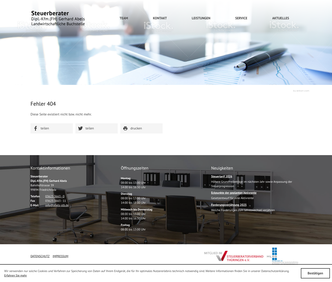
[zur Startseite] (58, 18)
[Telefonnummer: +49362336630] (54, 196)
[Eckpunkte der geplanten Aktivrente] (233, 197)
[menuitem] (159, 18)
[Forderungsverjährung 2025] (243, 209)
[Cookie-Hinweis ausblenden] (315, 273)
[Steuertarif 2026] (256, 182)
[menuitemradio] (123, 18)
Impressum (60, 256)
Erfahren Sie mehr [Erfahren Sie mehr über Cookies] (15, 275)
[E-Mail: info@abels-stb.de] (57, 205)
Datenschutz (40, 256)
